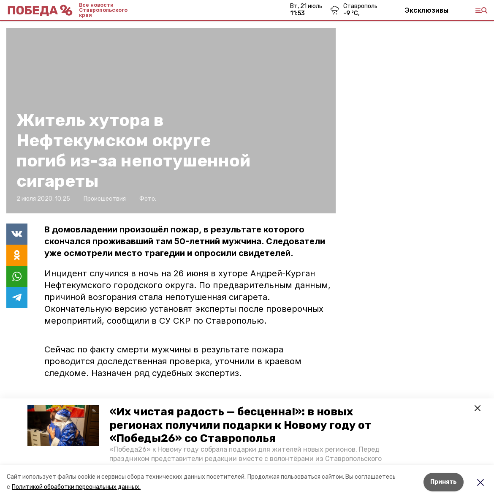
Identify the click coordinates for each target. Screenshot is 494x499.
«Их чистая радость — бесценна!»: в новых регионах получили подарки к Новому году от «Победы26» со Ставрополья (240, 424)
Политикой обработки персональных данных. (76, 487)
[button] (63, 425)
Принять (443, 481)
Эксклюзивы (426, 10)
